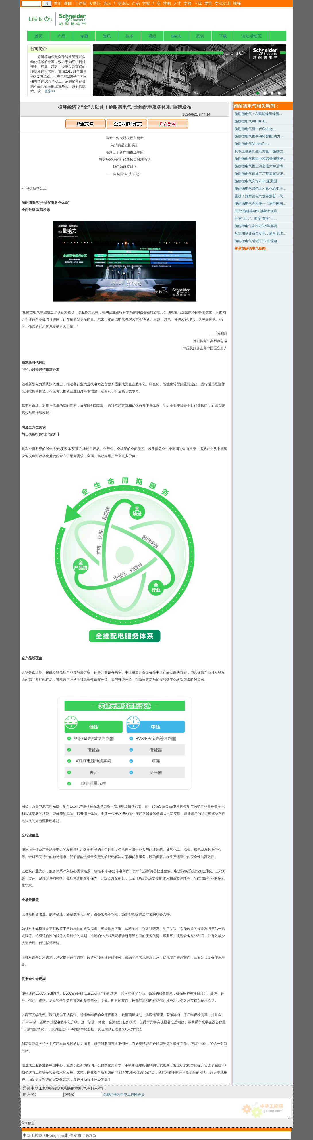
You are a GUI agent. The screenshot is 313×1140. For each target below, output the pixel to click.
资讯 (107, 36)
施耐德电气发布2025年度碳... (257, 226)
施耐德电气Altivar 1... (251, 121)
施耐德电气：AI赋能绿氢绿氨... (258, 114)
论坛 (107, 3)
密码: (84, 1094)
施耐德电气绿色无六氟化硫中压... (260, 189)
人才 (177, 3)
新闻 (68, 3)
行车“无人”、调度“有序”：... (256, 218)
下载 (198, 3)
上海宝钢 (189, 70)
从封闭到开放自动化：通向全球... (260, 233)
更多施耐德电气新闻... (251, 248)
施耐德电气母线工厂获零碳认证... (260, 174)
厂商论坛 (121, 3)
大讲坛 (95, 3)
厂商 (156, 3)
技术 (129, 36)
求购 (167, 3)
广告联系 (89, 1136)
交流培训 (223, 3)
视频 (237, 3)
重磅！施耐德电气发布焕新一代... (260, 196)
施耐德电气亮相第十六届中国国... (260, 204)
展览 (208, 3)
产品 (136, 3)
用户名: (43, 1094)
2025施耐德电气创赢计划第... (257, 211)
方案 (146, 3)
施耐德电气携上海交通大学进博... (260, 166)
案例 (200, 36)
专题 (84, 36)
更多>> (49, 91)
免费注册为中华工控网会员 (123, 1095)
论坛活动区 (251, 36)
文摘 (187, 3)
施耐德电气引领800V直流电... (257, 241)
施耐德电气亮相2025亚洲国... (257, 181)
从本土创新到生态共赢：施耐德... (260, 151)
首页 (58, 3)
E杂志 (176, 36)
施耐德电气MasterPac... (253, 144)
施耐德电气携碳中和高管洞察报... (260, 159)
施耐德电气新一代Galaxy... (255, 129)
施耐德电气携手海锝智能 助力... (259, 136)
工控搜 (80, 3)
